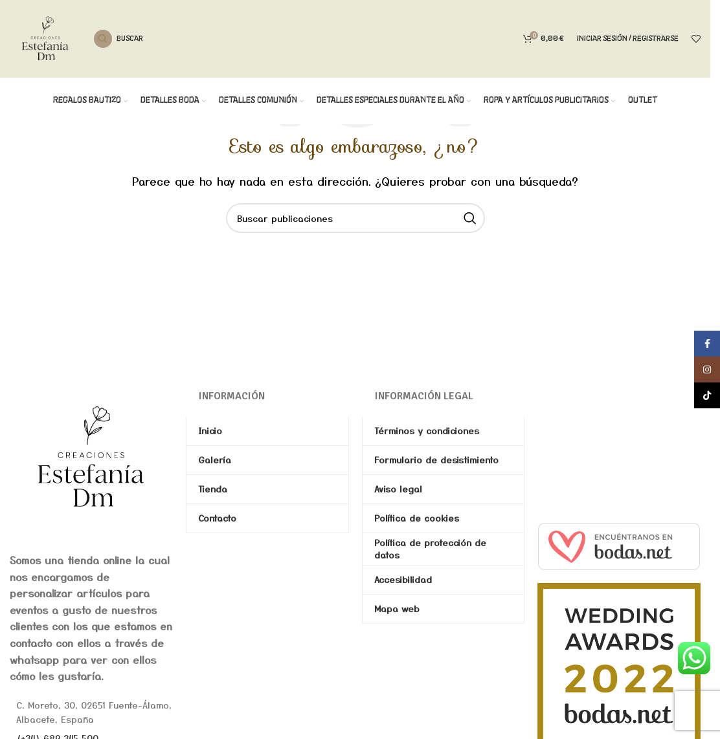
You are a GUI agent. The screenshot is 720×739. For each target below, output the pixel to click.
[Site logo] (45, 37)
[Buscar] (118, 39)
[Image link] (91, 455)
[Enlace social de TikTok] (707, 395)
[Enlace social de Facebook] (707, 344)
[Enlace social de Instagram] (707, 369)
